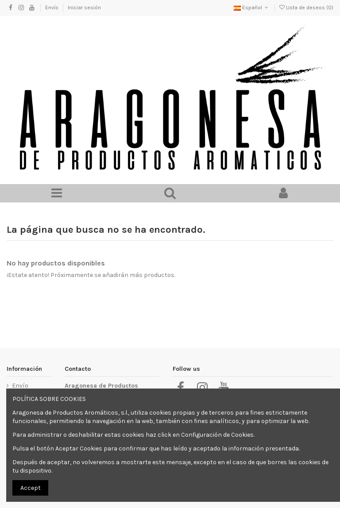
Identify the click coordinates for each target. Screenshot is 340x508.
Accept (30, 488)
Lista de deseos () (306, 7)
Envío (52, 7)
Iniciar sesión (84, 7)
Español (252, 7)
